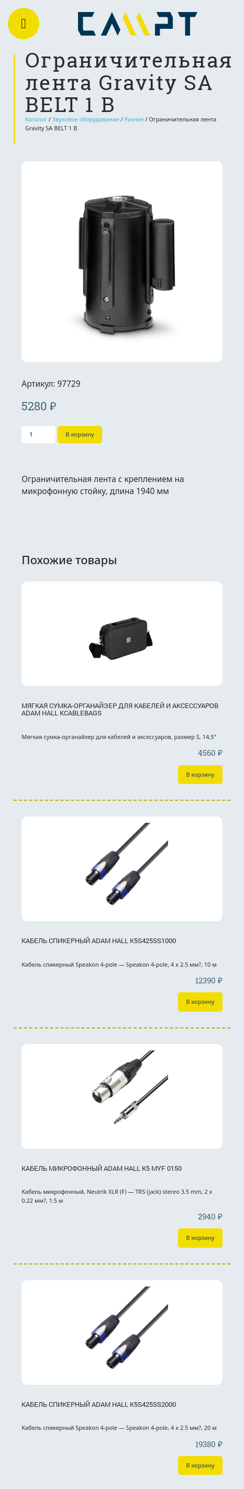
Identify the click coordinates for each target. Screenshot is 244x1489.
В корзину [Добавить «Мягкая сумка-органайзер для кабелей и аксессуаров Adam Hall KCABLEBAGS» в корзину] (200, 774)
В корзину (79, 434)
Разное (133, 119)
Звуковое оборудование (85, 119)
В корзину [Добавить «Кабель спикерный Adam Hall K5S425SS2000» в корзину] (200, 1465)
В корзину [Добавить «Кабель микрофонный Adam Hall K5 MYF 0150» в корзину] (200, 1237)
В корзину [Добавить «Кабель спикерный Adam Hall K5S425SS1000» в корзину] (200, 1001)
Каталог (36, 119)
